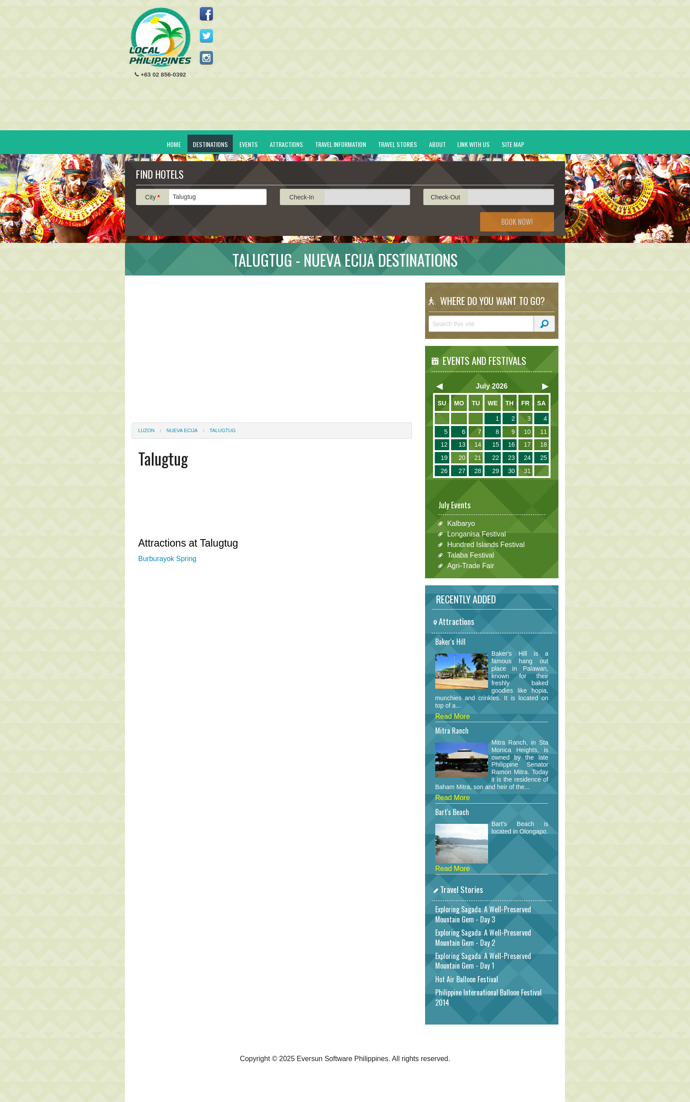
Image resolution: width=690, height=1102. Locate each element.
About (437, 144)
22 (495, 457)
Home (174, 144)
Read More (452, 716)
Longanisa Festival (476, 534)
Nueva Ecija (182, 430)
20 (462, 457)
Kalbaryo (461, 523)
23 (511, 457)
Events (248, 144)
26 (444, 470)
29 (495, 470)
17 (527, 444)
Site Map (513, 144)
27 (462, 470)
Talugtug (222, 430)
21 (477, 457)
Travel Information (340, 144)
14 (477, 444)
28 (477, 470)
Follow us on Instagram (206, 57)
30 (511, 470)
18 (543, 444)
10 (527, 431)
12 (444, 444)
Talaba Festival (470, 555)
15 (495, 444)
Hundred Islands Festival (486, 544)
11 (543, 431)
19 (444, 457)
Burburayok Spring (167, 558)
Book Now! (517, 222)
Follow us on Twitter (206, 35)
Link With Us (473, 144)
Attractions (286, 144)
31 (527, 470)
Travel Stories (397, 144)
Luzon (146, 430)
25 (543, 457)
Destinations (210, 144)
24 (527, 457)
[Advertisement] (398, 68)
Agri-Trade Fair (470, 565)
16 (511, 444)
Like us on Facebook (206, 13)
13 (462, 444)
